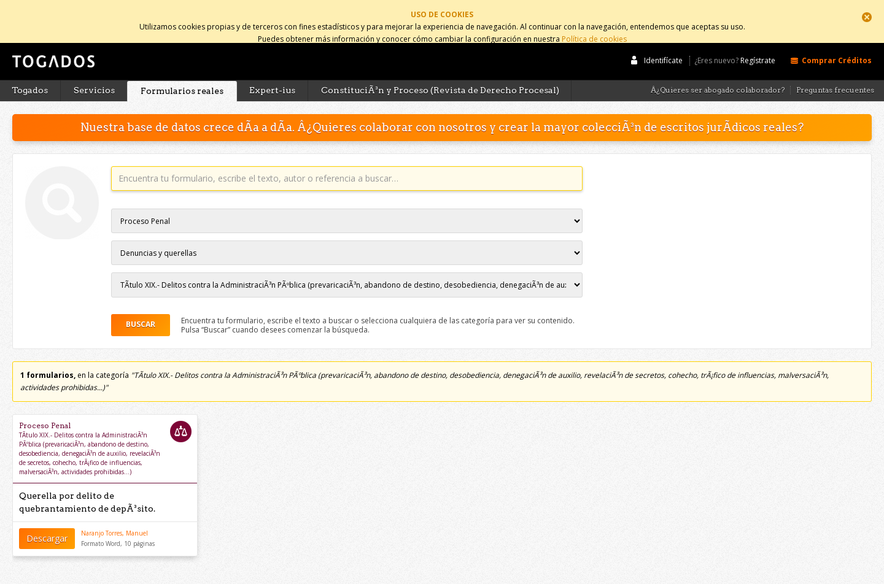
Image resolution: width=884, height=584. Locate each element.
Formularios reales (182, 81)
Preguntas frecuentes (835, 80)
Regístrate (757, 51)
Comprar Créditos (837, 50)
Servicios (94, 80)
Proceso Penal (45, 415)
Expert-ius (272, 80)
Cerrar (867, 17)
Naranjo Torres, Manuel (114, 523)
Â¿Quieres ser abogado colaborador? (718, 80)
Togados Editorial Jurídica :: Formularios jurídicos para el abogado (52, 57)
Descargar (47, 528)
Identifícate (663, 50)
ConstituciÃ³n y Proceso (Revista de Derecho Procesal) (440, 80)
